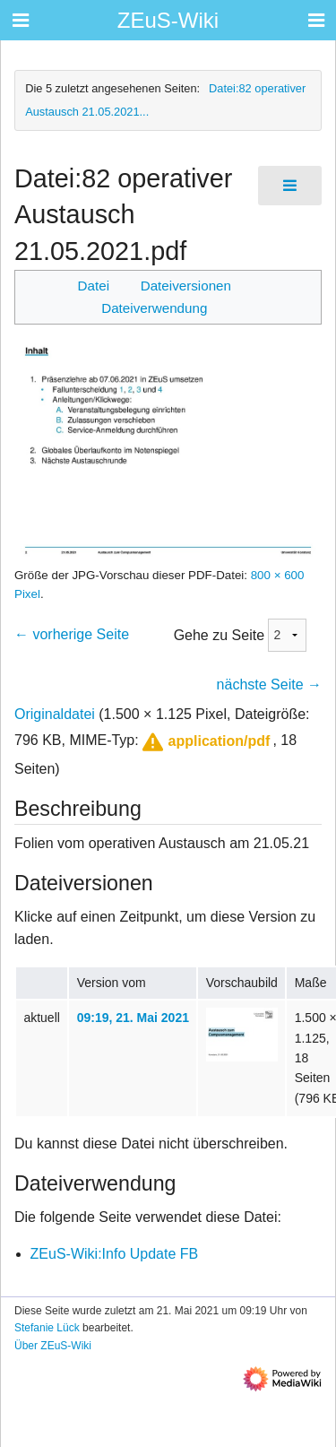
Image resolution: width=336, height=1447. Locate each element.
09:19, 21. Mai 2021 (133, 1017)
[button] (204, 742)
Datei (93, 285)
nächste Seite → (269, 684)
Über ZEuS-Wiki (52, 1345)
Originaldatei (54, 714)
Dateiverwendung (154, 308)
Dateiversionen (186, 285)
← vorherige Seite (71, 634)
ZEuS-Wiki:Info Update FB (114, 1253)
